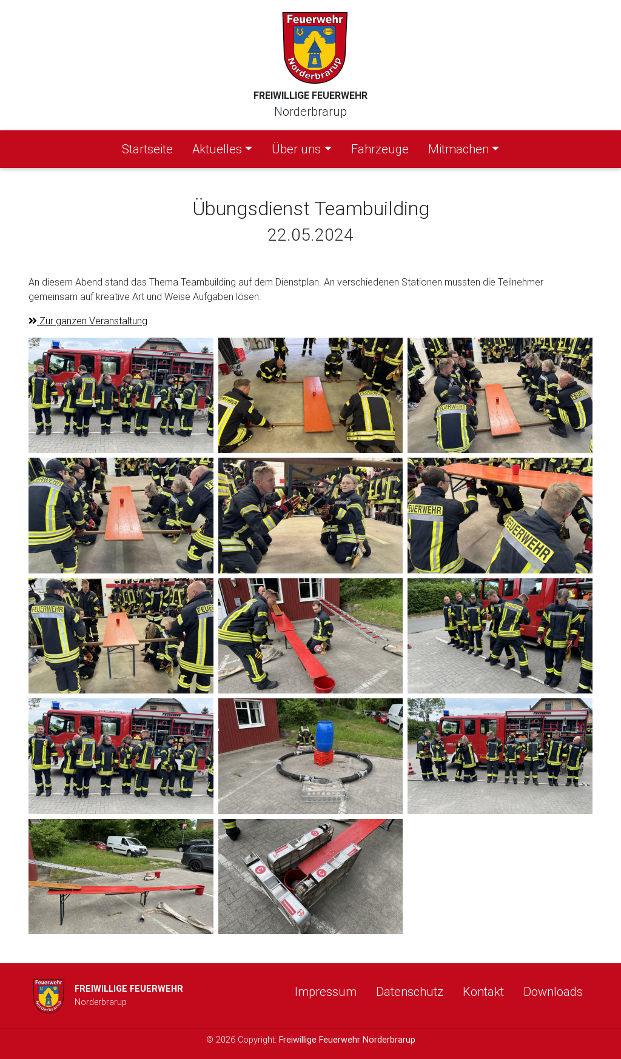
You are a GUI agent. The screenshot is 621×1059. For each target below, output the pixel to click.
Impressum (326, 991)
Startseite (150, 147)
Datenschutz (409, 991)
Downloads (553, 991)
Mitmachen (458, 148)
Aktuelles (217, 148)
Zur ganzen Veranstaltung (88, 321)
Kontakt (483, 991)
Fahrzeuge (380, 148)
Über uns (296, 148)
